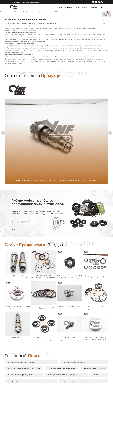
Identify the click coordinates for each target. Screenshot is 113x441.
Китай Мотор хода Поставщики (75, 362)
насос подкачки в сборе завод (94, 368)
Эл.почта (104, 17)
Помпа (95, 375)
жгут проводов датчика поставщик (20, 381)
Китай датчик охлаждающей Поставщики (62, 375)
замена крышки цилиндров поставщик (21, 362)
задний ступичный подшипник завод (62, 368)
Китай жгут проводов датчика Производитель (24, 368)
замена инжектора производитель (20, 375)
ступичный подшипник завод (73, 381)
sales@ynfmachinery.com (32, 2)
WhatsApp (104, 23)
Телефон (104, 20)
